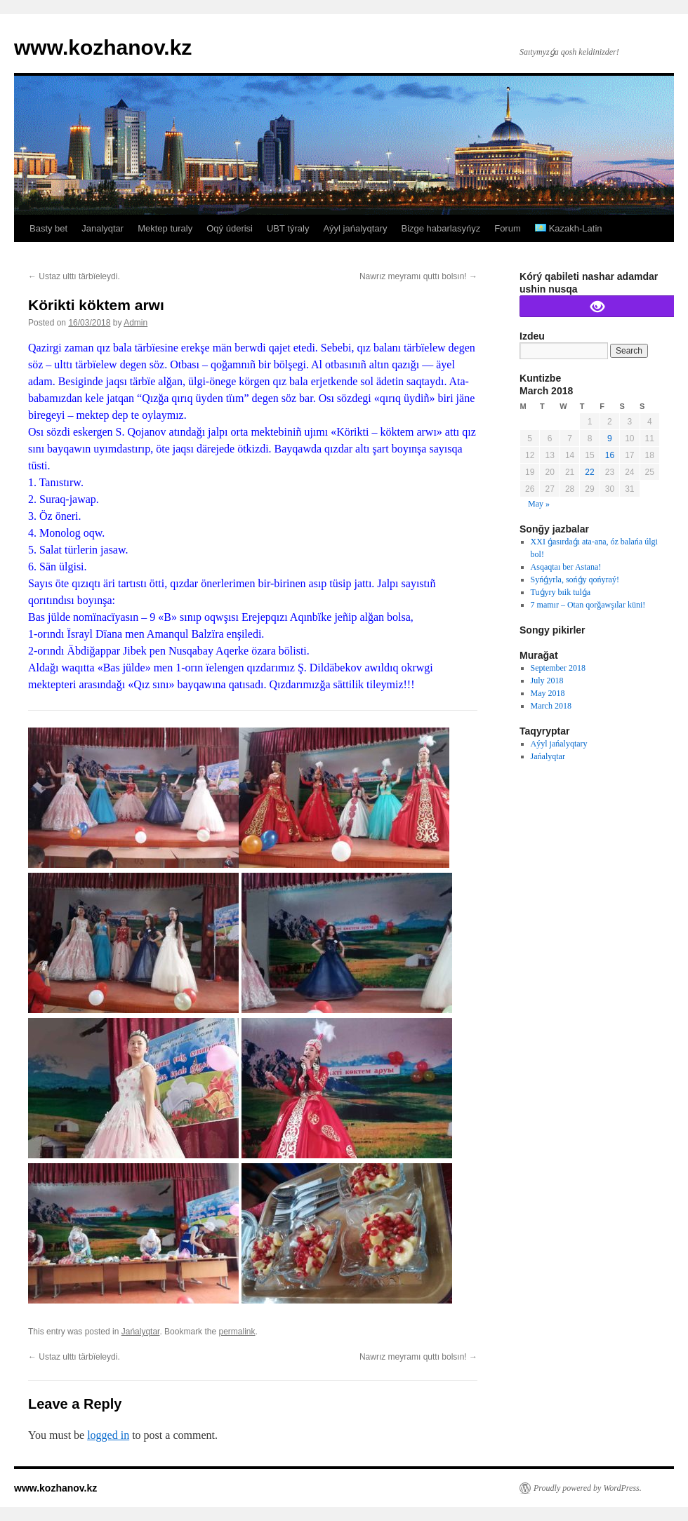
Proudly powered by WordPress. (588, 1488)
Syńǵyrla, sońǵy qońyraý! (575, 579)
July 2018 (547, 680)
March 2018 (551, 706)
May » (539, 504)
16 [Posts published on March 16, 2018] (609, 455)
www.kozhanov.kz (103, 47)
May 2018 (548, 693)
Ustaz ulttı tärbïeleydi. (74, 276)
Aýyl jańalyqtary (355, 228)
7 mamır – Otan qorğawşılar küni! (588, 605)
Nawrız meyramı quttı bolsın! (418, 276)
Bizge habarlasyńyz (440, 228)
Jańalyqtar (140, 1331)
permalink (236, 1331)
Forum (507, 228)
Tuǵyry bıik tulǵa (561, 592)
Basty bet (48, 228)
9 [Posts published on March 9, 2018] (609, 438)
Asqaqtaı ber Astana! (566, 567)
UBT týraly (288, 228)
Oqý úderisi (229, 228)
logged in (108, 1435)
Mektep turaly (165, 228)
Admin (135, 323)
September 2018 (558, 668)
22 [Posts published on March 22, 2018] (589, 472)
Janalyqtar (102, 228)
